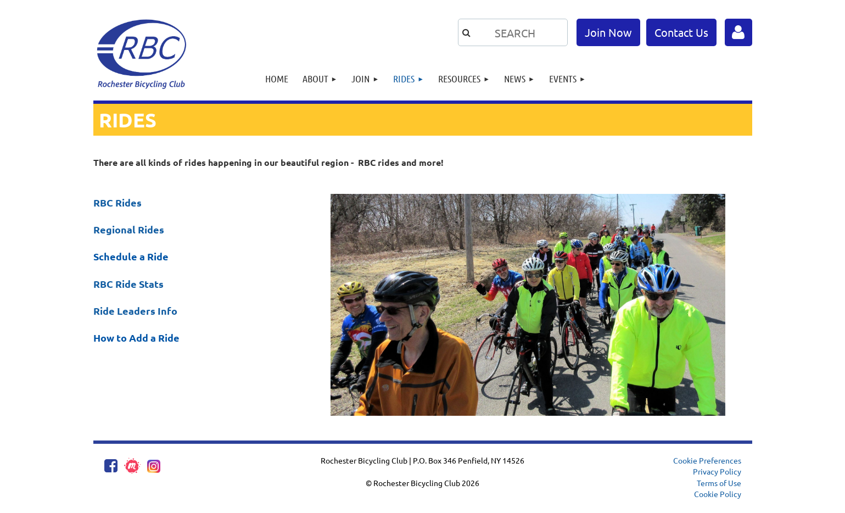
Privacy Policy (717, 471)
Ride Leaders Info (135, 310)
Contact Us (681, 32)
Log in (738, 32)
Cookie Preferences (707, 460)
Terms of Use (719, 483)
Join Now (608, 32)
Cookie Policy (717, 494)
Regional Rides (128, 229)
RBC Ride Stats (128, 283)
